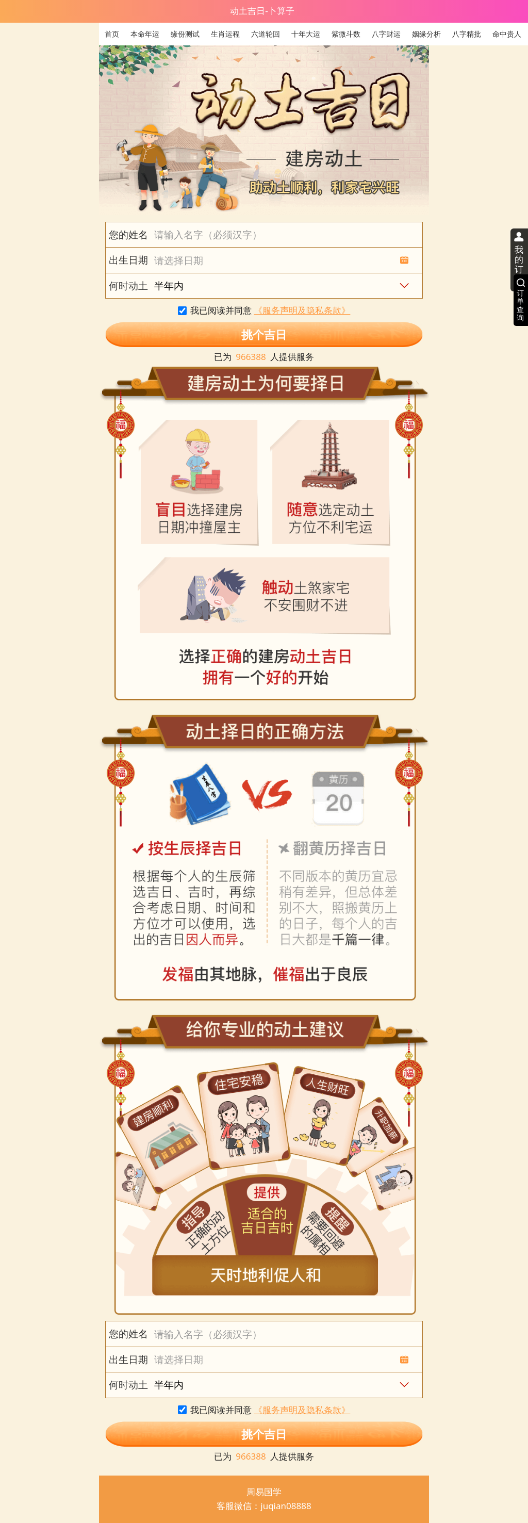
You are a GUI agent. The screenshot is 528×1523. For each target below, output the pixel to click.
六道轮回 (265, 34)
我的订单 (519, 265)
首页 (112, 34)
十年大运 (305, 34)
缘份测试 (185, 34)
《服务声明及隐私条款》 (302, 310)
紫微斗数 (346, 34)
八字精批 (466, 34)
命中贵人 (506, 34)
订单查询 (520, 305)
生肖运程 (225, 34)
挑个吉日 (264, 334)
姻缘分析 (426, 34)
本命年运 (144, 34)
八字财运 (386, 34)
